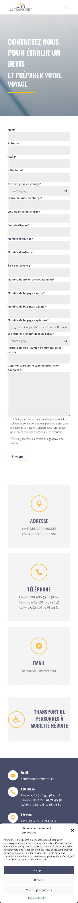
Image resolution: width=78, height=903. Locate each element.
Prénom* (14, 143)
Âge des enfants (19, 266)
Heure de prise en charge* (25, 198)
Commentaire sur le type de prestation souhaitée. (33, 368)
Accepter (39, 870)
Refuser (39, 880)
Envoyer (17, 456)
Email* (12, 157)
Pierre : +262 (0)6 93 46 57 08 (39, 597)
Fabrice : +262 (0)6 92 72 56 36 (39, 602)
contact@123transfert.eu (33, 670)
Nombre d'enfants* (21, 252)
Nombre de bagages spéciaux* (28, 320)
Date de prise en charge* (24, 184)
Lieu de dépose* (18, 225)
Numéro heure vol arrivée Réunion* (31, 279)
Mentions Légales (37, 898)
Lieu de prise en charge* (24, 211)
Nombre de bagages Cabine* (27, 306)
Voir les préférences (39, 890)
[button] (72, 830)
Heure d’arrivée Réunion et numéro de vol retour (35, 350)
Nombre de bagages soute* (26, 293)
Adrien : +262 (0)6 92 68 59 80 (39, 607)
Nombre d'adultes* (20, 238)
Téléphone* (15, 170)
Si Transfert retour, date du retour (31, 333)
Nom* (11, 129)
